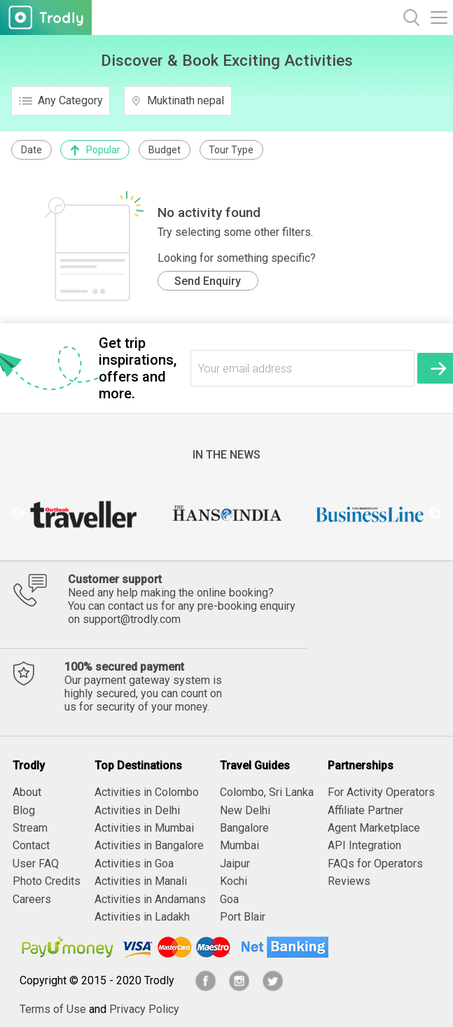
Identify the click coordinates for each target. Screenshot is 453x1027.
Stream (30, 827)
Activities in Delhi (137, 810)
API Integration (364, 845)
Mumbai (239, 845)
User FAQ (36, 863)
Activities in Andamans (150, 899)
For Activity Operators (381, 792)
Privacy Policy (144, 1009)
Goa (229, 899)
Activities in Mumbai (144, 827)
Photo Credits (47, 881)
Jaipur (235, 863)
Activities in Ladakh (142, 916)
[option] (83, 514)
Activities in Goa (134, 863)
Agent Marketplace (374, 827)
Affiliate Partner (365, 810)
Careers (32, 899)
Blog (24, 810)
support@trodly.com (132, 619)
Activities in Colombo (147, 792)
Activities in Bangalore (149, 845)
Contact (31, 845)
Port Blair (242, 916)
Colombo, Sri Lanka (267, 792)
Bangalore (244, 827)
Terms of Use (53, 1009)
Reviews (349, 881)
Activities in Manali (141, 881)
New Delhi (245, 810)
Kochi (233, 881)
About (27, 792)
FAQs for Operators (375, 863)
